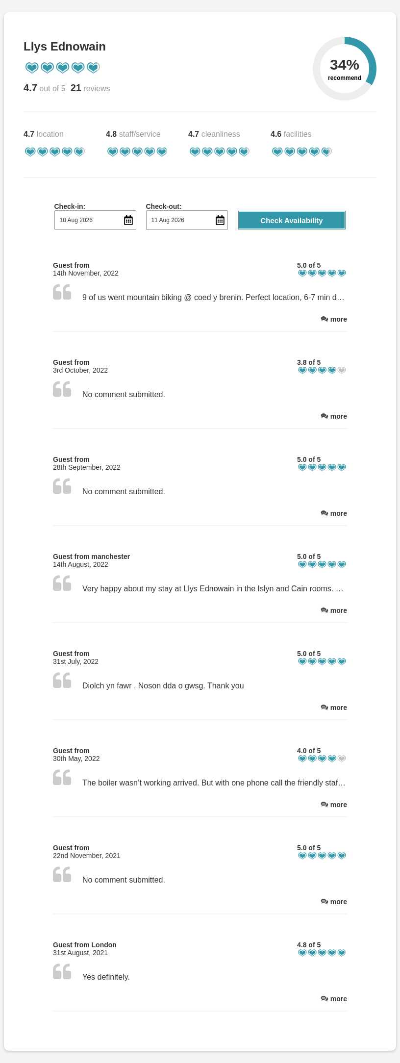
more (338, 319)
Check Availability (291, 220)
